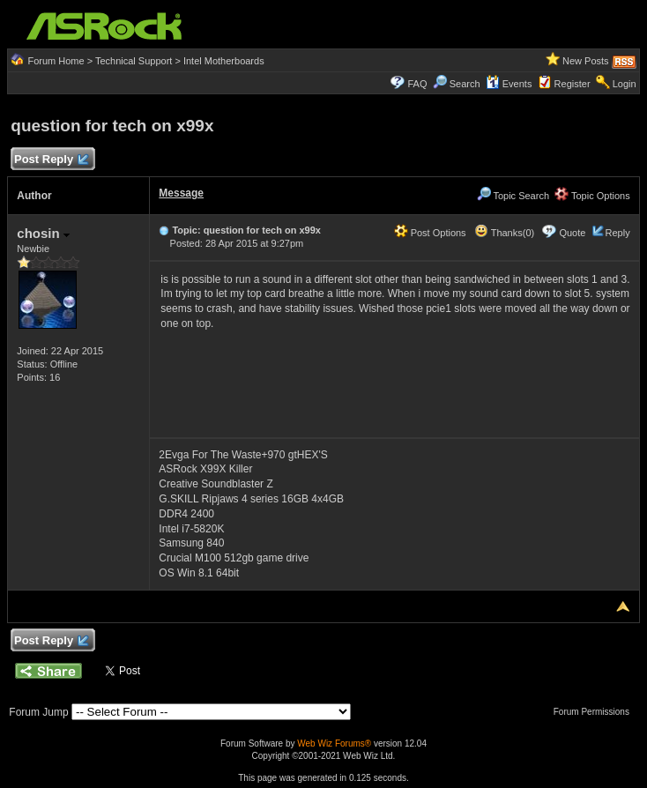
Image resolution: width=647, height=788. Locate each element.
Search (465, 83)
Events (509, 83)
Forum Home (55, 61)
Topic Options (592, 195)
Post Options (430, 232)
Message (181, 193)
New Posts (585, 61)
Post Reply (50, 159)
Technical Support (133, 61)
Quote (572, 232)
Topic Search (513, 195)
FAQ (418, 83)
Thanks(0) (504, 232)
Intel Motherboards (223, 61)
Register (572, 83)
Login (624, 83)
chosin (43, 233)
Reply (618, 232)
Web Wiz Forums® (334, 743)
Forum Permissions (596, 712)
